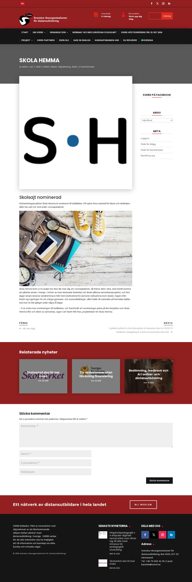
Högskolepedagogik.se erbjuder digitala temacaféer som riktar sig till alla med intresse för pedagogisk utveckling (123, 541)
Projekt (25, 40)
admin (25, 66)
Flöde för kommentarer (152, 150)
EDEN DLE (64, 40)
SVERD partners (46, 40)
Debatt (53, 66)
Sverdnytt (105, 13)
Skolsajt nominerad (40, 197)
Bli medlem (134, 13)
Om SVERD (38, 32)
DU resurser (130, 40)
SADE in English (81, 40)
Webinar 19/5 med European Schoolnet (94, 32)
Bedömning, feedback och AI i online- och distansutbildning (148, 374)
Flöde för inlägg (148, 144)
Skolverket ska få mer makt (43, 374)
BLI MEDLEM (143, 504)
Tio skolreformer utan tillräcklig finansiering (96, 374)
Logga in (145, 138)
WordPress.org (148, 155)
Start (24, 32)
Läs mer (32, 4)
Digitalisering (64, 66)
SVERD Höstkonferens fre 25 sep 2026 (141, 32)
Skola (74, 66)
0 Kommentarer (86, 66)
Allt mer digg (29, 328)
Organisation (58, 32)
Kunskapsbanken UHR (107, 40)
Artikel (46, 66)
